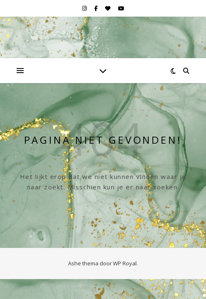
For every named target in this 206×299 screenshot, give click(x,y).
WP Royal (125, 263)
